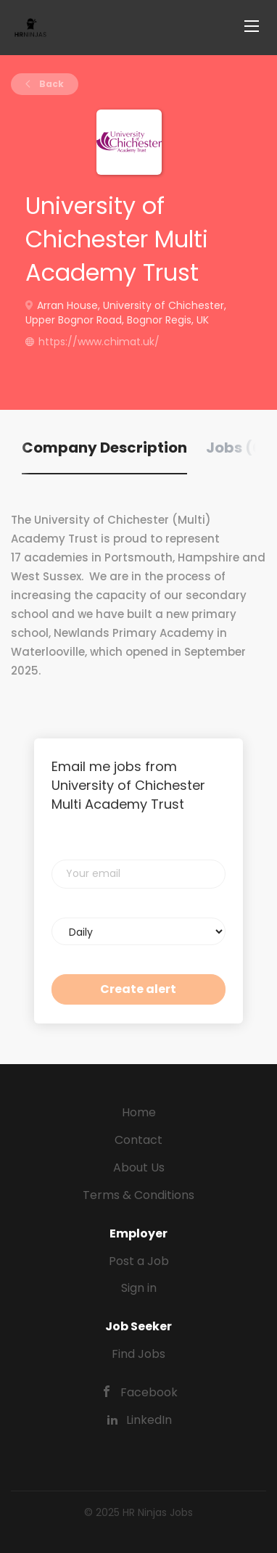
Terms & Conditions (138, 1195)
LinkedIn (149, 1420)
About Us (139, 1167)
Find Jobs (138, 1354)
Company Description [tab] (104, 447)
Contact (138, 1140)
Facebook (149, 1392)
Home (139, 1112)
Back (50, 84)
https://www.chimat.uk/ (99, 341)
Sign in (139, 1288)
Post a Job (139, 1261)
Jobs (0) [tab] (237, 447)
